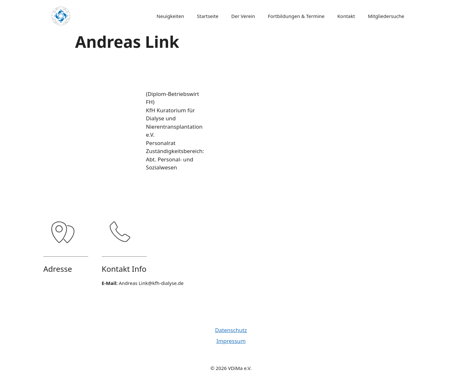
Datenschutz (231, 330)
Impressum (230, 341)
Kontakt (346, 16)
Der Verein (243, 16)
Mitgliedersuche (386, 16)
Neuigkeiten (170, 16)
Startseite (207, 16)
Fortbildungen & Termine (296, 16)
